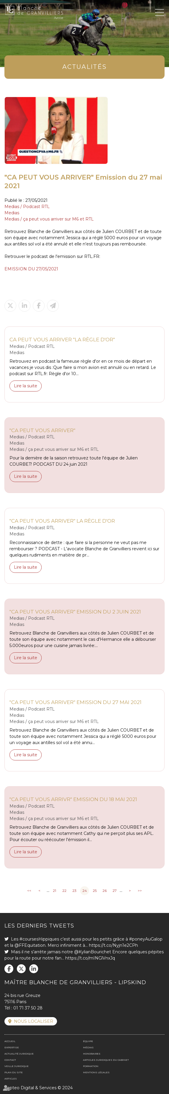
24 (84, 890)
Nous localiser (33, 1021)
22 (64, 890)
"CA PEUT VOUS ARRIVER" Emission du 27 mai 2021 (75, 702)
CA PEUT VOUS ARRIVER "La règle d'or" (62, 339)
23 (74, 890)
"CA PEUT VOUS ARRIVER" (42, 430)
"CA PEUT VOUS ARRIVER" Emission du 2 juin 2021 (75, 611)
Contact (10, 1059)
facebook (8, 968)
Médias (88, 1047)
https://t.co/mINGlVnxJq (90, 958)
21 (54, 890)
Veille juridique (16, 1066)
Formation (90, 1066)
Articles (10, 1078)
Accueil (9, 1041)
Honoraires (91, 1053)
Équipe (88, 1041)
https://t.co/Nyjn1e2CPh (113, 945)
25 (95, 890)
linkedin (33, 968)
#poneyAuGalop (145, 939)
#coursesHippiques (39, 939)
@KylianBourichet (92, 952)
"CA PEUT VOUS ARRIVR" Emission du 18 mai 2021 (73, 799)
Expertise (11, 1047)
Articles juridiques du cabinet (106, 1059)
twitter (21, 968)
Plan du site (13, 1072)
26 (105, 890)
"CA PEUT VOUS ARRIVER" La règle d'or (62, 521)
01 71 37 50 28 (28, 1008)
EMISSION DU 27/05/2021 (31, 269)
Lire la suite (25, 386)
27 (115, 890)
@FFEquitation (30, 945)
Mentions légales (96, 1072)
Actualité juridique (19, 1053)
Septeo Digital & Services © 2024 (38, 1087)
